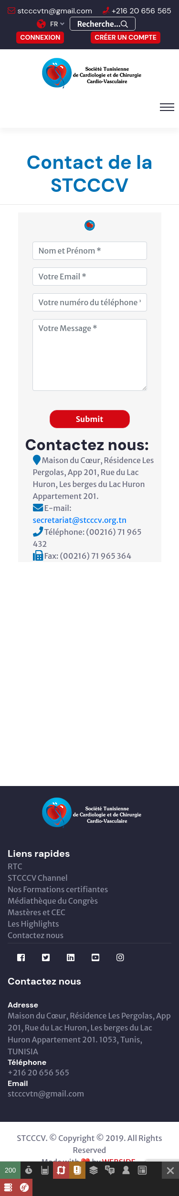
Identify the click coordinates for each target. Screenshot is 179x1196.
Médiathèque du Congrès (53, 901)
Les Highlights (33, 924)
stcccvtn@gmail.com (53, 11)
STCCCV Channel (38, 878)
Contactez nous (35, 935)
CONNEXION (40, 37)
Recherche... (102, 24)
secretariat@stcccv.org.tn (80, 520)
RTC (15, 866)
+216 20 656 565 (140, 11)
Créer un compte (126, 37)
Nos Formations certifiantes (58, 889)
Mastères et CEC (36, 912)
